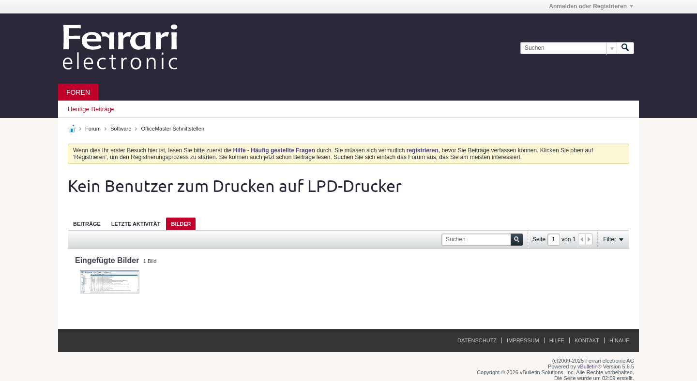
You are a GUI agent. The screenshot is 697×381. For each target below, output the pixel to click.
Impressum (523, 340)
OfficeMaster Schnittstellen (172, 129)
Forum (93, 129)
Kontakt (587, 340)
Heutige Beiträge (91, 109)
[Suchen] (568, 48)
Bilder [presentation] (181, 224)
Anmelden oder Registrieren (591, 6)
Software (120, 129)
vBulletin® (589, 366)
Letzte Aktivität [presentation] (136, 224)
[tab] (87, 223)
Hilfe (556, 340)
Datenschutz (477, 340)
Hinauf (619, 340)
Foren (78, 92)
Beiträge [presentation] (87, 224)
